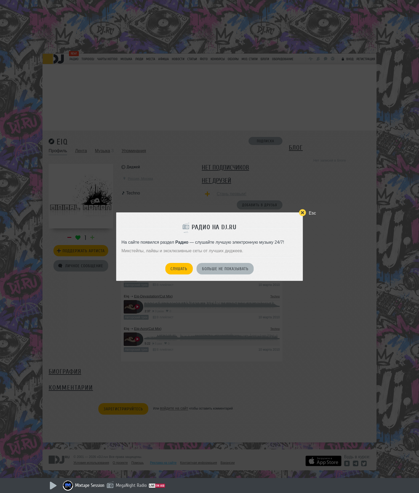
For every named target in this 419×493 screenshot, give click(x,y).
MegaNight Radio (131, 485)
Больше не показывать (225, 268)
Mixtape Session (89, 485)
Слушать (178, 268)
